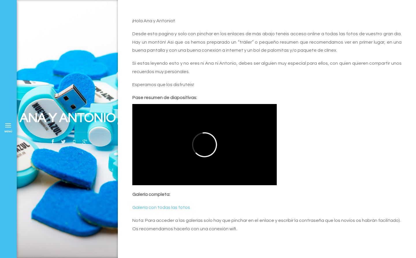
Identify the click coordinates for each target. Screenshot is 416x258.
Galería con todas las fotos (161, 207)
